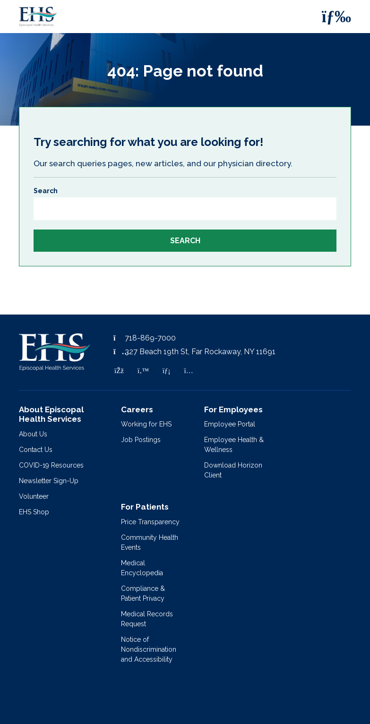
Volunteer (34, 496)
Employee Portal (229, 424)
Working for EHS (146, 424)
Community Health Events (149, 542)
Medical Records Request (147, 619)
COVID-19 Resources (51, 465)
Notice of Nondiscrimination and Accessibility (148, 649)
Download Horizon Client (233, 470)
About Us (33, 434)
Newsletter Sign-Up (48, 481)
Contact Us (35, 449)
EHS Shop (34, 512)
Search (46, 191)
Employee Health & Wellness (234, 444)
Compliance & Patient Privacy (143, 593)
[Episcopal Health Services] (30, 16)
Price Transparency (150, 522)
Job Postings (141, 439)
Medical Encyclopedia (142, 568)
